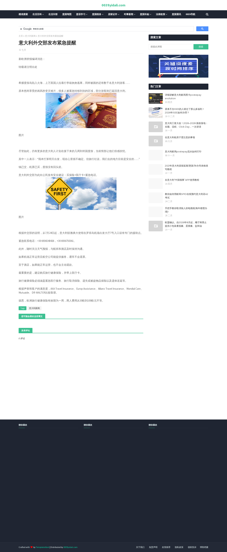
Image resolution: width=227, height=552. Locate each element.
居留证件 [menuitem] (112, 14)
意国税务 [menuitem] (96, 14)
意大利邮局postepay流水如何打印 (183, 151)
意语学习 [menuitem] (80, 14)
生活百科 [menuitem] (37, 14)
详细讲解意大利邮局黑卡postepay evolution (183, 96)
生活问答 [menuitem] (53, 14)
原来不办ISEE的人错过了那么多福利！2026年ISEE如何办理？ (184, 111)
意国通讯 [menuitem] (176, 14)
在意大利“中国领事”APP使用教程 (182, 179)
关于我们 (140, 547)
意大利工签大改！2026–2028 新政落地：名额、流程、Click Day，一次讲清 (186, 125)
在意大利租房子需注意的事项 (180, 137)
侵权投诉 (192, 547)
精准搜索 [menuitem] (23, 14)
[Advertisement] (106, 489)
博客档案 (204, 547)
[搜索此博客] (171, 46)
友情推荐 (166, 547)
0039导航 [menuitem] (190, 14)
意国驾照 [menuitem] (66, 14)
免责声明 (153, 547)
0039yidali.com (113, 5)
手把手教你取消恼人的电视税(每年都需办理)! (186, 210)
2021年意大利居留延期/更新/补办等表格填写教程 (186, 167)
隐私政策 (179, 547)
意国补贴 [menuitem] (144, 14)
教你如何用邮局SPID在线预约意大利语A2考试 (186, 196)
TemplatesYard (42, 547)
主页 (21, 36)
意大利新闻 (30, 36)
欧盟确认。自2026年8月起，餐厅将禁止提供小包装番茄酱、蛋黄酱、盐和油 (186, 224)
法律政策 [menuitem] (160, 14)
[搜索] (105, 28)
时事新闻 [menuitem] (128, 14)
